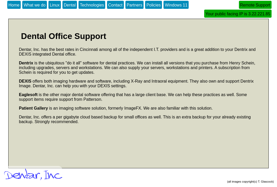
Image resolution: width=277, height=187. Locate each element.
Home (14, 5)
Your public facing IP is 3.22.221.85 (237, 14)
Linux (55, 5)
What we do (34, 5)
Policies (153, 5)
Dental (70, 5)
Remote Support (255, 5)
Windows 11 (176, 5)
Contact (115, 5)
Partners (134, 5)
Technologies (92, 5)
